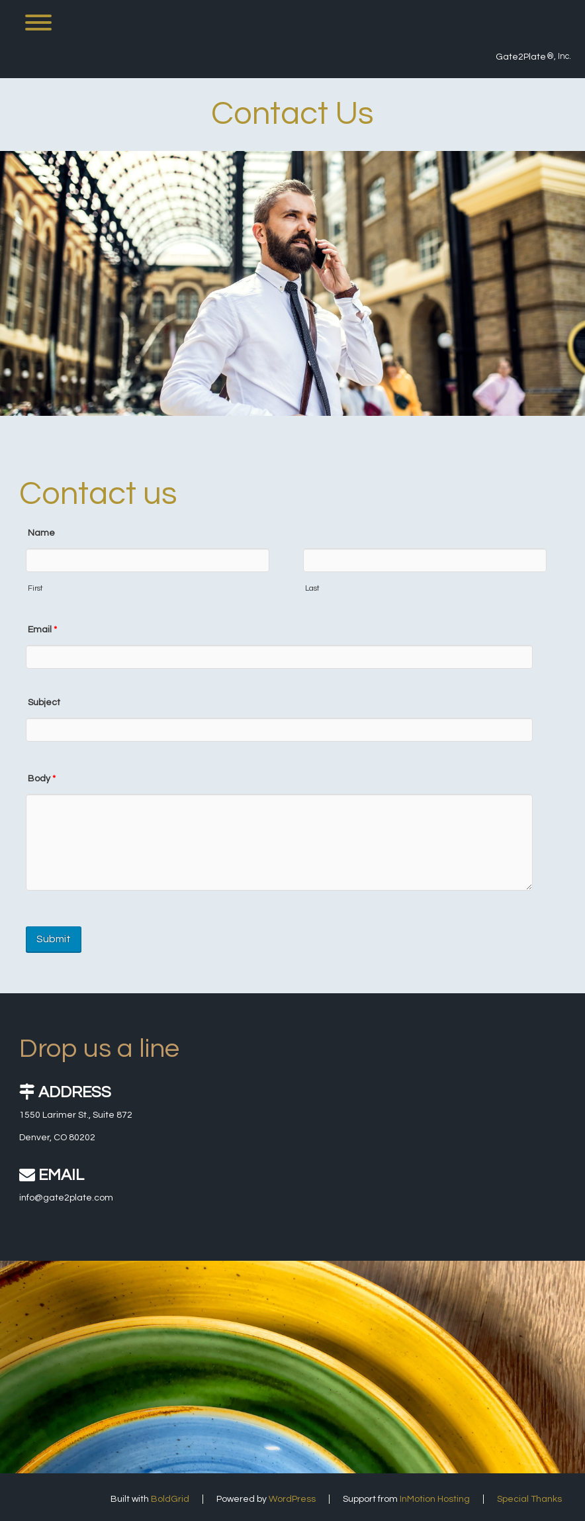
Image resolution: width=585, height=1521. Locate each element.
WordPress (292, 1499)
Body (42, 778)
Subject (44, 702)
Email (42, 629)
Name (41, 533)
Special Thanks (529, 1499)
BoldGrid (170, 1499)
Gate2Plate (521, 57)
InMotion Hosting (435, 1499)
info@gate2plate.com (66, 1197)
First (35, 588)
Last (312, 588)
